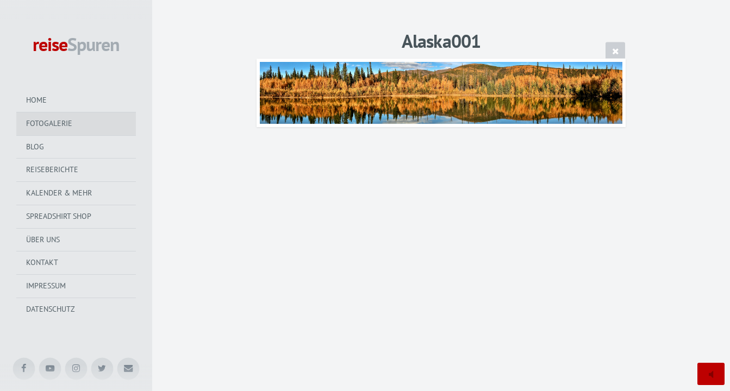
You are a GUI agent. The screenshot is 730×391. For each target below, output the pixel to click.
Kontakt (42, 262)
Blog (35, 147)
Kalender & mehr (59, 193)
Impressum (46, 286)
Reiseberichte (52, 169)
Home (36, 100)
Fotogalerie (49, 123)
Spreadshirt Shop (58, 216)
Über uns (43, 239)
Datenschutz (50, 309)
